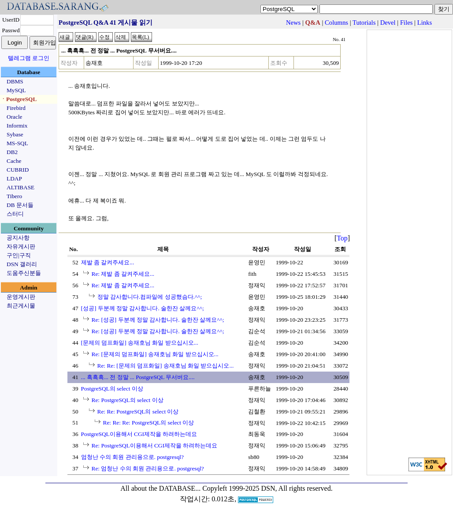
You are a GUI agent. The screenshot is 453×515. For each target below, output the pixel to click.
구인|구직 (19, 255)
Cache (14, 161)
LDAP (14, 178)
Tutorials (364, 22)
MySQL (16, 90)
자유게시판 (21, 246)
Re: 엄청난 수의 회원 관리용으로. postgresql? (148, 468)
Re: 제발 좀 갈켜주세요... (123, 274)
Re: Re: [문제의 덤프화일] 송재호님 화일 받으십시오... (165, 365)
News (293, 22)
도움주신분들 (24, 273)
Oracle (14, 116)
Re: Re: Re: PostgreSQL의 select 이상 (148, 422)
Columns (336, 22)
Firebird (16, 108)
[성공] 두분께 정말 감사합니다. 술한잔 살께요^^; (142, 308)
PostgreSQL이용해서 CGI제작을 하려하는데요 (139, 434)
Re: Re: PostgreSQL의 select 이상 (138, 411)
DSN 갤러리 (22, 264)
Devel (388, 22)
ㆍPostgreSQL (18, 99)
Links (424, 22)
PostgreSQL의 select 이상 (112, 388)
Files (406, 22)
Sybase (15, 134)
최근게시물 (21, 305)
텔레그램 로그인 (28, 58)
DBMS (15, 81)
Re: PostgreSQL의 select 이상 (127, 400)
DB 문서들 (20, 205)
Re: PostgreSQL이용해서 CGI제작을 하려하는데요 (155, 445)
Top (342, 238)
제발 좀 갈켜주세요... (107, 262)
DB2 (12, 152)
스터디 (15, 214)
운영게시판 (21, 296)
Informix (17, 125)
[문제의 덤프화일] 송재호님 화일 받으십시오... (139, 342)
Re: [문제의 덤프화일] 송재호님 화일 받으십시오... (155, 354)
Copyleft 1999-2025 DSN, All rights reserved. (267, 488)
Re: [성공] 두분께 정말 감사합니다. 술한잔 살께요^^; (158, 319)
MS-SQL (17, 143)
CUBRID (18, 169)
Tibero (14, 196)
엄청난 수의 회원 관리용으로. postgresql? (132, 457)
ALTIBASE (20, 187)
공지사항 (18, 237)
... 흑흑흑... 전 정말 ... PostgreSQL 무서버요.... (138, 377)
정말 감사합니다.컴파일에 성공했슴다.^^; (149, 296)
